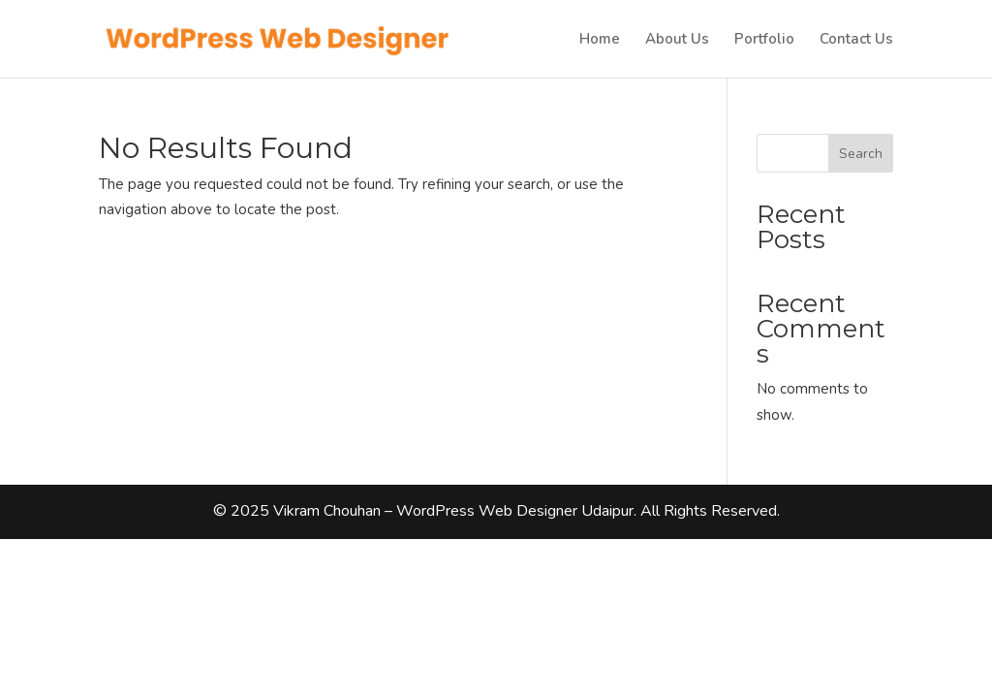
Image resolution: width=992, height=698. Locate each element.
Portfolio (764, 40)
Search (861, 153)
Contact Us (856, 40)
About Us (677, 40)
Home (599, 40)
